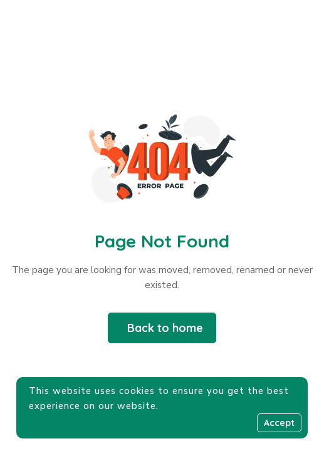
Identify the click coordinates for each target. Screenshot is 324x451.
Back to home (165, 328)
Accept (279, 422)
